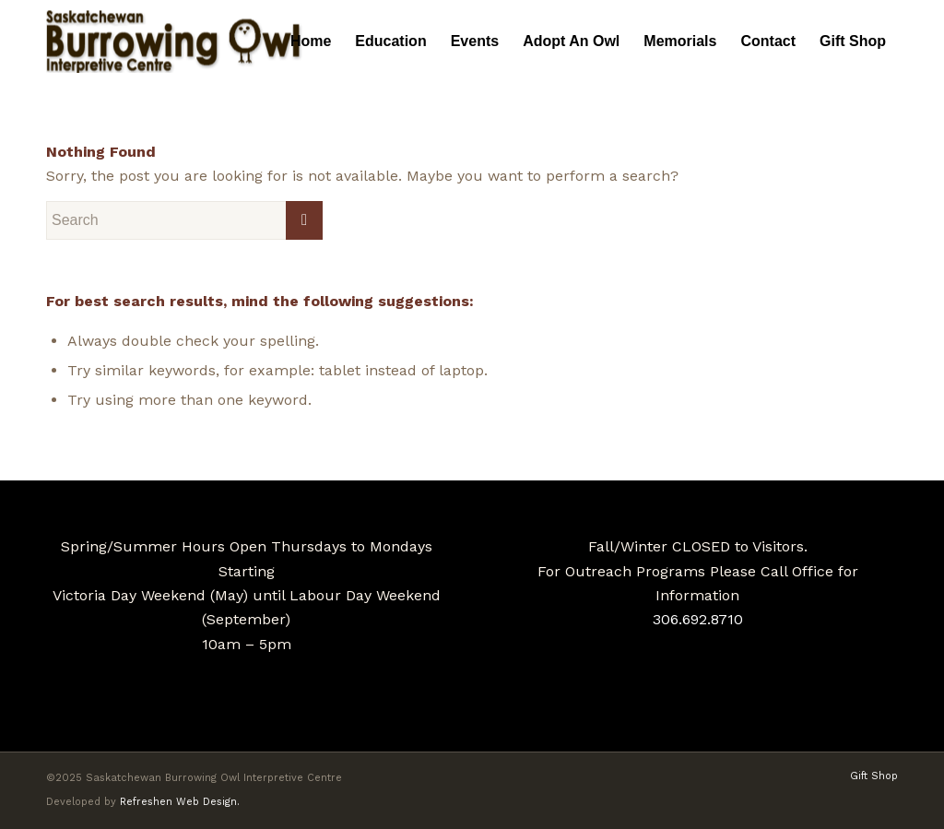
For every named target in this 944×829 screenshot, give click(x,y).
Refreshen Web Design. (180, 802)
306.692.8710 (698, 619)
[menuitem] (310, 41)
